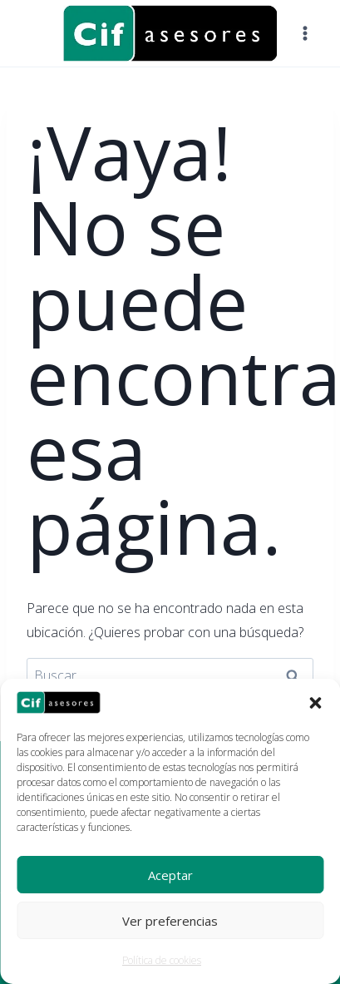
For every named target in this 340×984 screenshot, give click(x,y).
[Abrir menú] (304, 33)
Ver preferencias (170, 920)
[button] (315, 703)
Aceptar (170, 875)
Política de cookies (161, 960)
